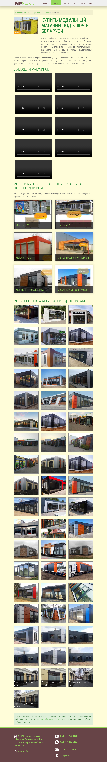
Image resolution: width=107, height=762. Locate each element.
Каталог (56, 3)
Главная (45, 3)
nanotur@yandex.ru (68, 749)
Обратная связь (87, 3)
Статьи (75, 3)
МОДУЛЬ (24, 3)
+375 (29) (68, 741)
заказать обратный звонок (48, 719)
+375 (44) (68, 735)
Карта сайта (23, 751)
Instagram (64, 755)
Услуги (66, 3)
